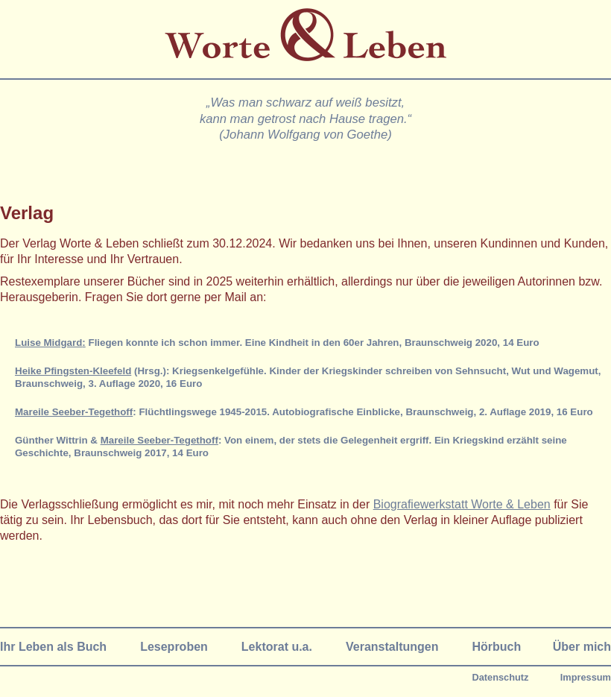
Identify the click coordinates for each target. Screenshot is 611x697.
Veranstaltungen (392, 646)
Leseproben (174, 646)
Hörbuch (496, 646)
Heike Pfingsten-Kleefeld (73, 370)
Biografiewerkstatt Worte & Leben (462, 504)
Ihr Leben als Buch (53, 646)
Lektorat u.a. (276, 646)
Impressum (585, 677)
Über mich (582, 646)
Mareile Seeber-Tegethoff (74, 411)
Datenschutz (500, 677)
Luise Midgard (48, 342)
